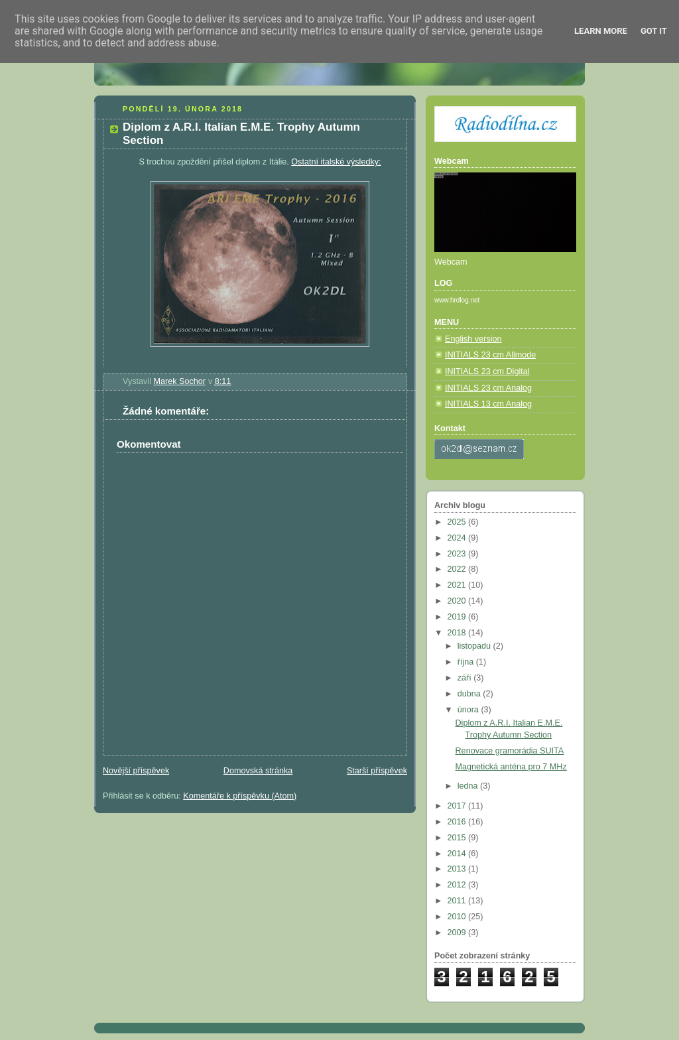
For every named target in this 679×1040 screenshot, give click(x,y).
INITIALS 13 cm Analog (488, 404)
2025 (458, 522)
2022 (458, 569)
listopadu (475, 646)
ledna (469, 786)
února (469, 709)
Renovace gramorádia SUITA (510, 750)
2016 (458, 821)
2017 (458, 806)
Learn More (600, 31)
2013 (458, 869)
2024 (458, 538)
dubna (470, 693)
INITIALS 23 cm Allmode (490, 354)
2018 (458, 632)
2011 (458, 900)
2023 (458, 553)
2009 (458, 932)
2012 (458, 884)
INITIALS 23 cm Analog (488, 388)
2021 (458, 585)
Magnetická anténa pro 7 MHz (511, 766)
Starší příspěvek (377, 770)
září (466, 677)
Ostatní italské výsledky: (336, 161)
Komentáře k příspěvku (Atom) (239, 796)
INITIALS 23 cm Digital (487, 371)
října (467, 662)
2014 (458, 853)
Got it (654, 31)
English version (473, 339)
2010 (458, 916)
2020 (458, 601)
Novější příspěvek (136, 770)
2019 (458, 616)
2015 (458, 837)
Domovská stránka (257, 770)
